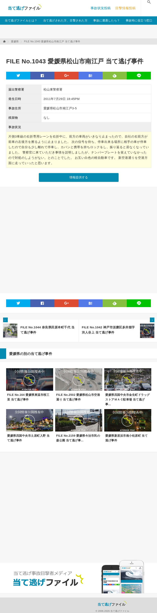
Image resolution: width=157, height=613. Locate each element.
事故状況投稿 (101, 8)
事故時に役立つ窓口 (139, 20)
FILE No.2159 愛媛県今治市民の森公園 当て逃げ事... (78, 438)
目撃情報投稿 (125, 8)
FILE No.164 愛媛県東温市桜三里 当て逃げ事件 (28, 397)
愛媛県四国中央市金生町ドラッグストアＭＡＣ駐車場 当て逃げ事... (127, 399)
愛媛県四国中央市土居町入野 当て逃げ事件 (28, 438)
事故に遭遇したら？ (106, 20)
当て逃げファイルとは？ (21, 20)
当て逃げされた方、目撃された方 (65, 20)
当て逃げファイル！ (24, 8)
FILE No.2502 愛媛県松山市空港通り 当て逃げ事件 (78, 397)
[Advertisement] (80, 49)
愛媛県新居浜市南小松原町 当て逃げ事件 (126, 438)
